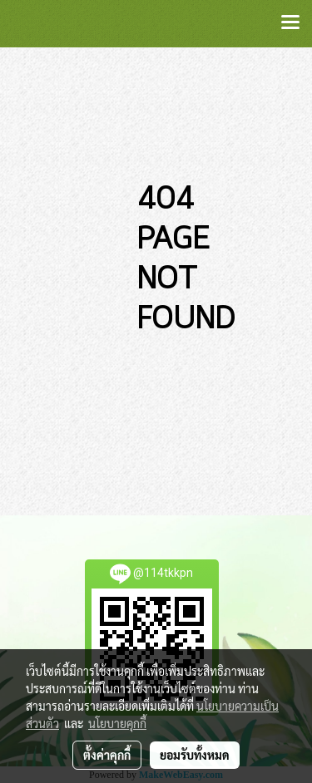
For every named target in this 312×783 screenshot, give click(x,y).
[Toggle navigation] (290, 23)
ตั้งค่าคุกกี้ (107, 754)
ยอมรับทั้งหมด (195, 754)
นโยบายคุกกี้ (117, 723)
